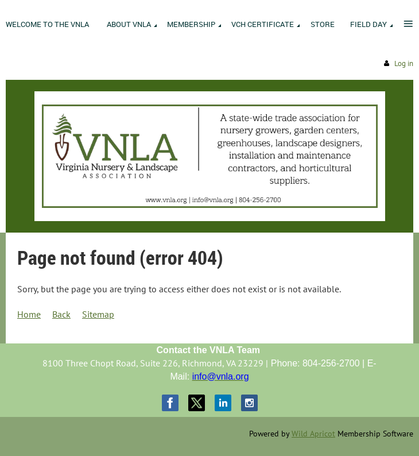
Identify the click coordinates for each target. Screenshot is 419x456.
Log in (403, 63)
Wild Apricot (313, 433)
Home (29, 314)
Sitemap (98, 314)
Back (61, 314)
